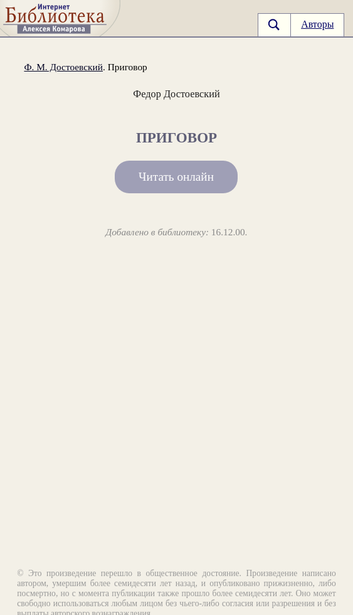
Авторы (317, 24)
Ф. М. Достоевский (63, 67)
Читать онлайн (176, 176)
